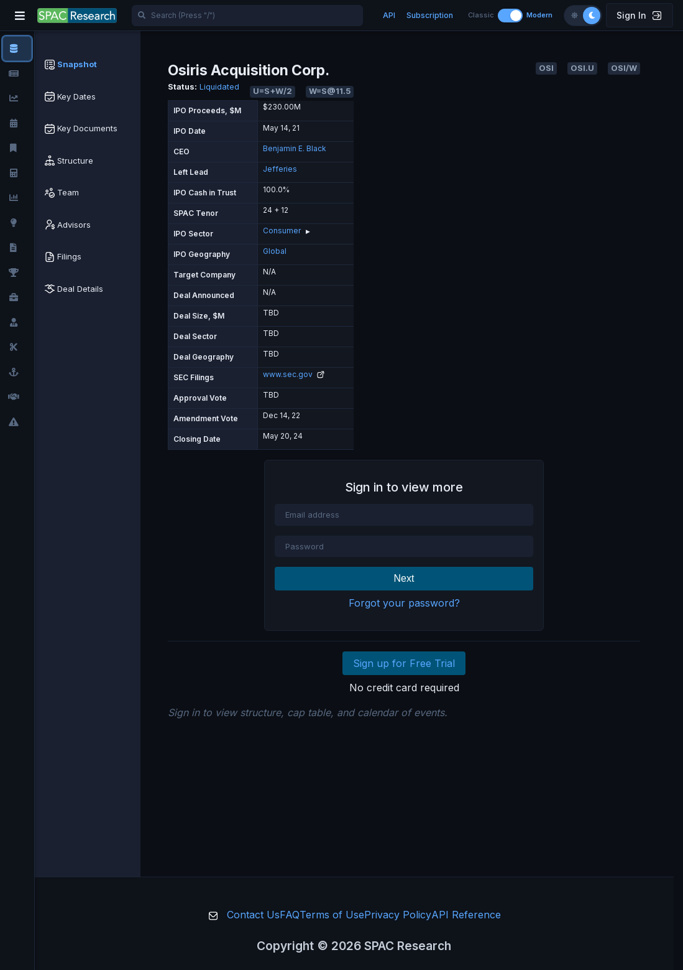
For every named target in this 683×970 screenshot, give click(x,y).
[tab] (87, 65)
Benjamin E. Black (294, 148)
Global (274, 251)
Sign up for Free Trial (404, 663)
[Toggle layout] (510, 15)
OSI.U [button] (582, 68)
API (389, 15)
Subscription (429, 15)
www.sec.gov (293, 374)
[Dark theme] (591, 15)
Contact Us (253, 914)
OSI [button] (546, 68)
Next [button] (404, 578)
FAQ (290, 914)
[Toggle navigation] (20, 15)
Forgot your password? (404, 603)
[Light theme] (574, 15)
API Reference (466, 914)
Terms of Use (332, 914)
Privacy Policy (397, 914)
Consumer (282, 230)
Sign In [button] (639, 15)
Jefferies (280, 169)
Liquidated (219, 86)
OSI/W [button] (624, 68)
